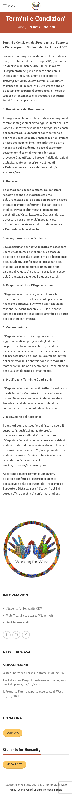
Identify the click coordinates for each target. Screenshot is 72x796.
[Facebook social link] (7, 635)
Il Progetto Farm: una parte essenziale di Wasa (33, 692)
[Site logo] (36, 6)
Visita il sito (14, 764)
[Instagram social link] (16, 635)
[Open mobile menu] (9, 6)
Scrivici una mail (17, 622)
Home (20, 27)
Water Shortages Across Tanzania (25, 673)
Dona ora (13, 732)
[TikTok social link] (26, 635)
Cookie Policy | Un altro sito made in (37, 789)
